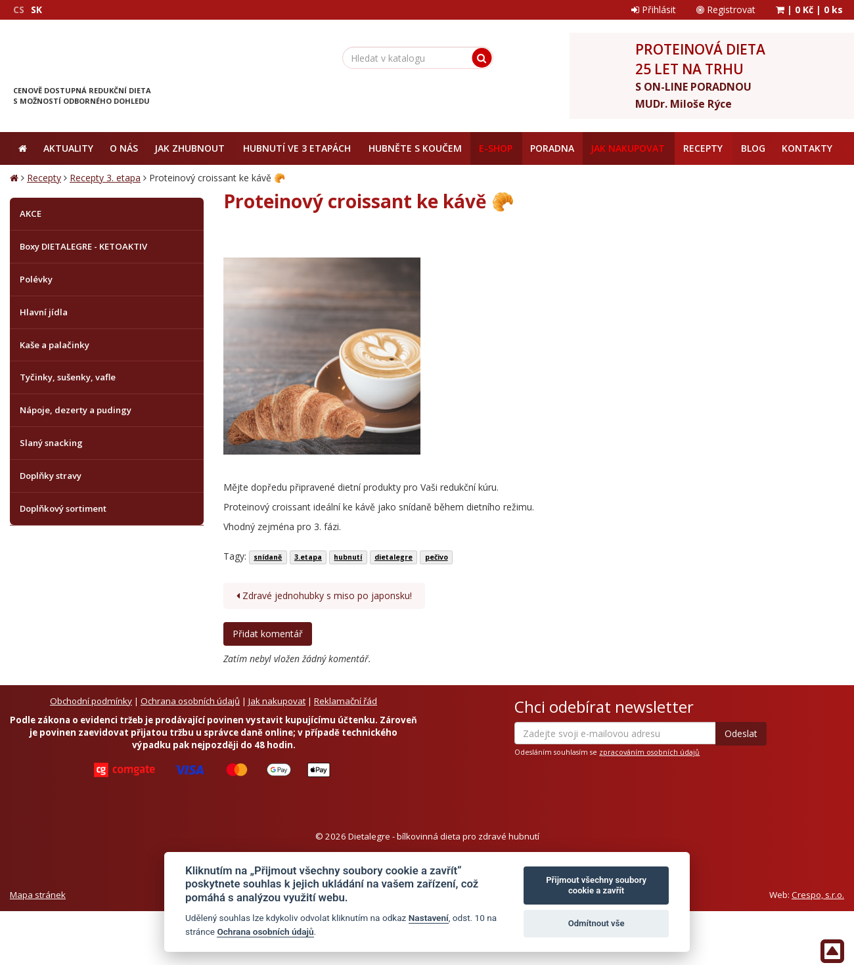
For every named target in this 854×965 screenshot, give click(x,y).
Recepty (44, 177)
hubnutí (348, 557)
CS (18, 9)
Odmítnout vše (596, 923)
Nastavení (429, 917)
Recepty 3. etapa (105, 177)
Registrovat (725, 9)
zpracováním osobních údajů (649, 752)
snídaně (268, 557)
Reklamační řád (345, 701)
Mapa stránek (38, 895)
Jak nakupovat (276, 701)
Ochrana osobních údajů (190, 701)
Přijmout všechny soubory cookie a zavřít (596, 885)
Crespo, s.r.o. (818, 895)
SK (36, 9)
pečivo (436, 557)
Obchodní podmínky (91, 701)
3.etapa (308, 557)
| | (809, 9)
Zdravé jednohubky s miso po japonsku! (324, 595)
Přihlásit (653, 9)
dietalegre (393, 557)
